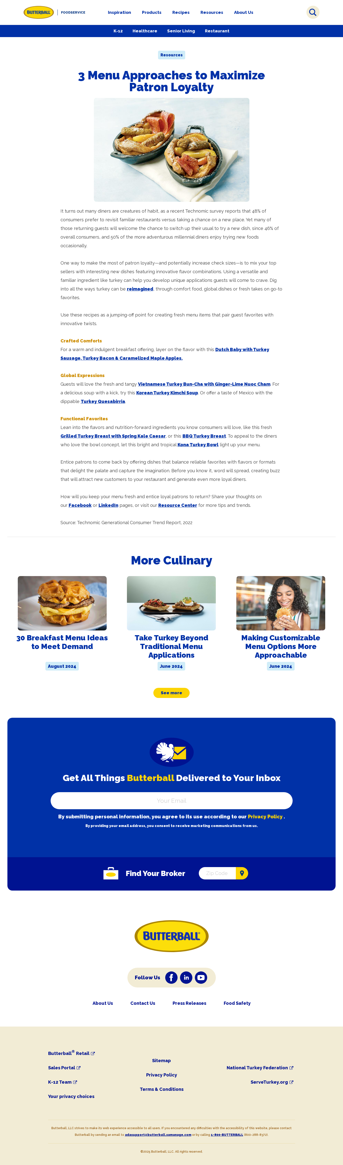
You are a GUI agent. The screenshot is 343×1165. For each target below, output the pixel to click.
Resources (212, 12)
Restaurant (217, 30)
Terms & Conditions (161, 1089)
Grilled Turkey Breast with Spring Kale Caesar (113, 436)
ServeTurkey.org (269, 1082)
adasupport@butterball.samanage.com (158, 1135)
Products (151, 12)
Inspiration (119, 12)
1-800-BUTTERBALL (227, 1135)
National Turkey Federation (257, 1068)
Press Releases (189, 1003)
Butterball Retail (68, 1053)
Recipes (181, 12)
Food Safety (237, 1003)
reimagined (140, 288)
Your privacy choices (71, 1096)
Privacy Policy (265, 817)
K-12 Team (60, 1082)
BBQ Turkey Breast (204, 436)
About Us (243, 12)
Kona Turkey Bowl (198, 444)
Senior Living (181, 30)
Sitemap (161, 1060)
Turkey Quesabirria (103, 401)
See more (171, 692)
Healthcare (145, 30)
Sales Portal (61, 1068)
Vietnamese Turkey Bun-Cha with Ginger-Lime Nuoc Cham (204, 384)
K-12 (118, 30)
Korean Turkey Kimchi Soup (167, 392)
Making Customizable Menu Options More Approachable (280, 646)
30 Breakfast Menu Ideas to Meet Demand (62, 642)
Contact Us (142, 1003)
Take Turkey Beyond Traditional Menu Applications (171, 646)
